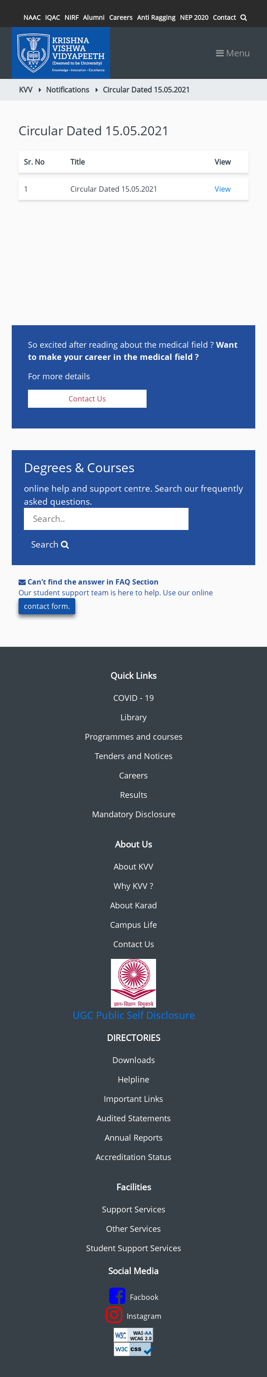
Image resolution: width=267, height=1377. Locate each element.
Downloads (133, 1060)
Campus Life (133, 924)
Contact (224, 17)
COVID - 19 (133, 697)
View (222, 189)
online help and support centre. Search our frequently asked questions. (133, 506)
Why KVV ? (133, 885)
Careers (121, 17)
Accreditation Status (133, 1156)
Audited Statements (134, 1118)
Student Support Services (133, 1248)
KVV (25, 90)
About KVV (133, 866)
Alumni (94, 17)
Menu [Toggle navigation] (233, 53)
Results (133, 794)
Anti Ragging (156, 17)
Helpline (133, 1079)
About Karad (133, 905)
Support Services (134, 1209)
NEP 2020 (194, 17)
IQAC (52, 17)
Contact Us (87, 399)
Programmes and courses (134, 736)
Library (133, 717)
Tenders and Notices (134, 756)
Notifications (67, 90)
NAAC (32, 17)
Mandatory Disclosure (133, 814)
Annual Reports (134, 1137)
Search (50, 544)
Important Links (133, 1098)
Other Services (133, 1228)
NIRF (71, 17)
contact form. (47, 606)
